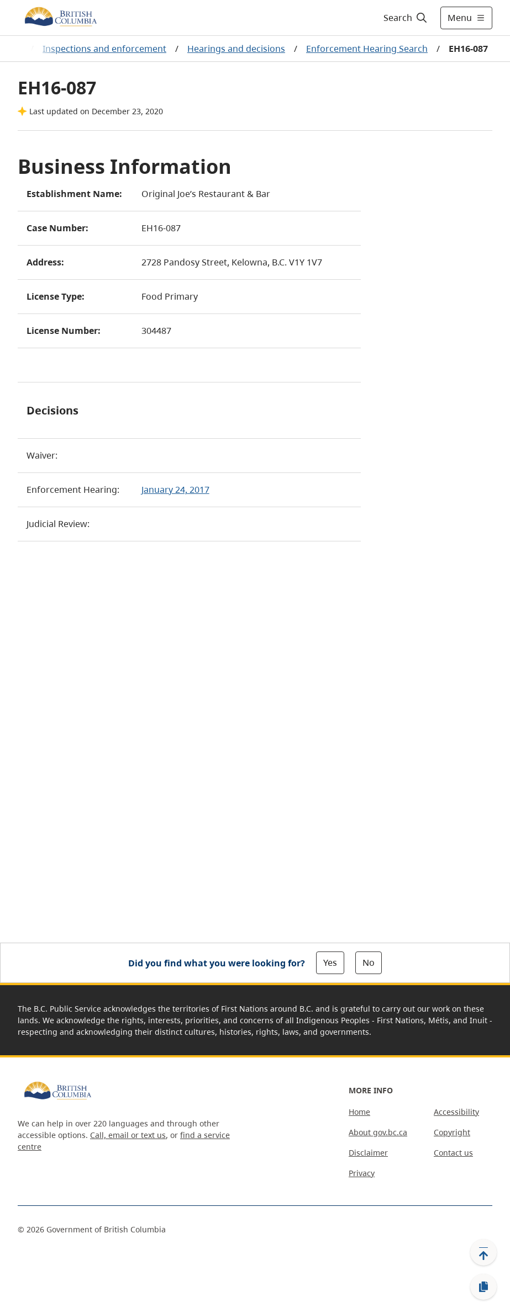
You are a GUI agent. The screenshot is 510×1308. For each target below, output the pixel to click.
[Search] (406, 17)
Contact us (453, 1152)
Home (359, 1112)
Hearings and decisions (236, 48)
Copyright (452, 1132)
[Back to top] (483, 1252)
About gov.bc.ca (378, 1132)
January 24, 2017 (175, 489)
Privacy (362, 1173)
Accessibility (456, 1112)
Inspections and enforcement (104, 48)
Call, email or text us (128, 1135)
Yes (330, 962)
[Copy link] (483, 1287)
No (368, 962)
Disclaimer (368, 1152)
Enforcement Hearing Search (367, 48)
